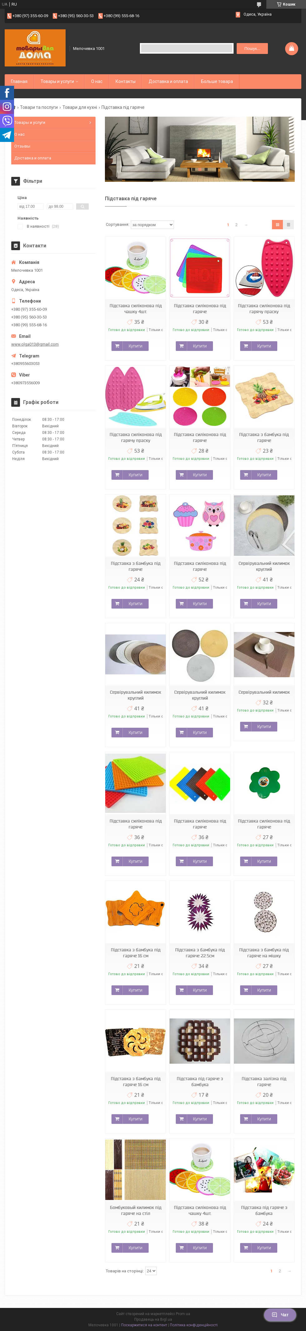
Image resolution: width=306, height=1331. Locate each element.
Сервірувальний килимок (264, 692)
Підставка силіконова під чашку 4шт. (136, 308)
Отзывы (22, 146)
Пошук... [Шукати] (252, 48)
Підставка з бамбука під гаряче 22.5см (200, 952)
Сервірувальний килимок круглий (264, 566)
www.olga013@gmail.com (35, 344)
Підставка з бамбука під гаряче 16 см (135, 952)
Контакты (126, 81)
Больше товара (217, 81)
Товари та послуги (39, 107)
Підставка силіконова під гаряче (200, 308)
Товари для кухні (79, 107)
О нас (96, 81)
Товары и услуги (57, 81)
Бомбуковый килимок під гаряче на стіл (135, 1210)
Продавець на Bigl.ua (153, 1319)
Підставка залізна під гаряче (264, 1081)
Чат (280, 1315)
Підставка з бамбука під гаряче (264, 437)
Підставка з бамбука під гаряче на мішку (264, 952)
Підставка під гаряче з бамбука (200, 1081)
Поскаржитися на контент (144, 1325)
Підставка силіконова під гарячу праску (264, 308)
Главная (19, 81)
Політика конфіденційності (194, 1325)
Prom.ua (183, 1314)
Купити (135, 345)
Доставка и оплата (168, 81)
